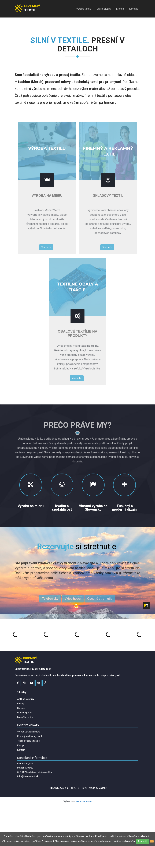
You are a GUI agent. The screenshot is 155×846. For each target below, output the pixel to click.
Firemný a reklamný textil (29, 736)
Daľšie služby (104, 8)
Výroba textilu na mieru (28, 731)
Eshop (20, 745)
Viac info (46, 247)
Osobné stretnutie (99, 600)
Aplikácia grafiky (25, 699)
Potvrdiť (142, 841)
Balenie (21, 708)
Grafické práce (24, 712)
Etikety (20, 703)
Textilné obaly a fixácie (28, 740)
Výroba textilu (83, 8)
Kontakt (133, 8)
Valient (102, 788)
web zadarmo (83, 801)
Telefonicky (50, 600)
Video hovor (73, 600)
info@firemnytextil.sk (27, 776)
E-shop (120, 8)
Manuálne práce (25, 717)
